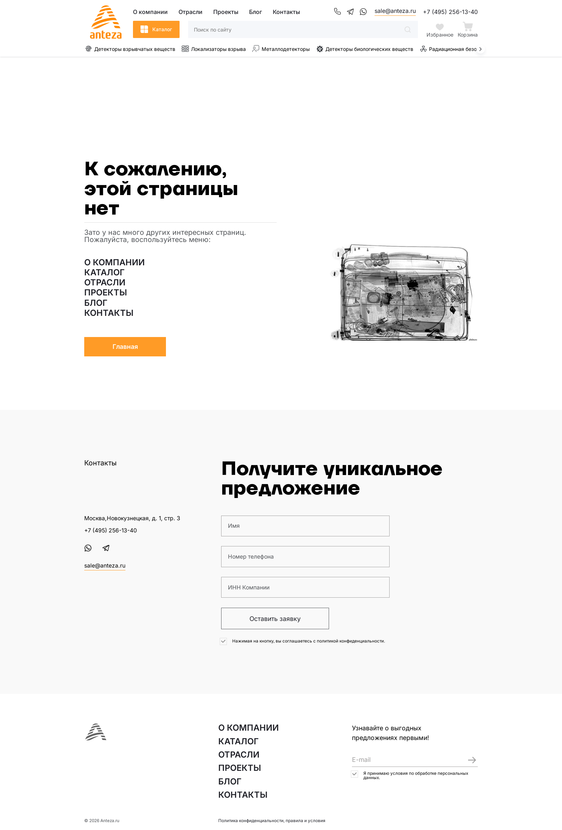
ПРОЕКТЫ (105, 292)
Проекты (225, 12)
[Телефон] (337, 11)
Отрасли (190, 12)
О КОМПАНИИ (114, 262)
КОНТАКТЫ (108, 313)
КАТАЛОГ (104, 272)
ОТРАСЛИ (104, 282)
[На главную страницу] (95, 732)
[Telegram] (350, 11)
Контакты (286, 12)
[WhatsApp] (363, 11)
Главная (125, 346)
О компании (150, 12)
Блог (255, 12)
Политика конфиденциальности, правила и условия (271, 820)
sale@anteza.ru (395, 10)
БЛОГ (96, 303)
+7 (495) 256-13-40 (450, 11)
